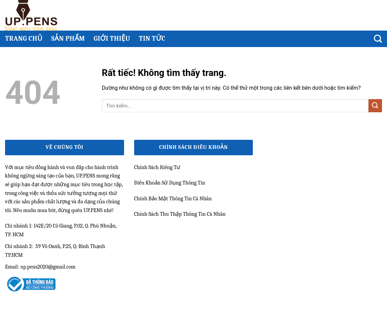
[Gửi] (375, 105)
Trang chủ (23, 38)
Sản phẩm (68, 38)
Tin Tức (152, 38)
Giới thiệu (111, 38)
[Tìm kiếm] (378, 39)
